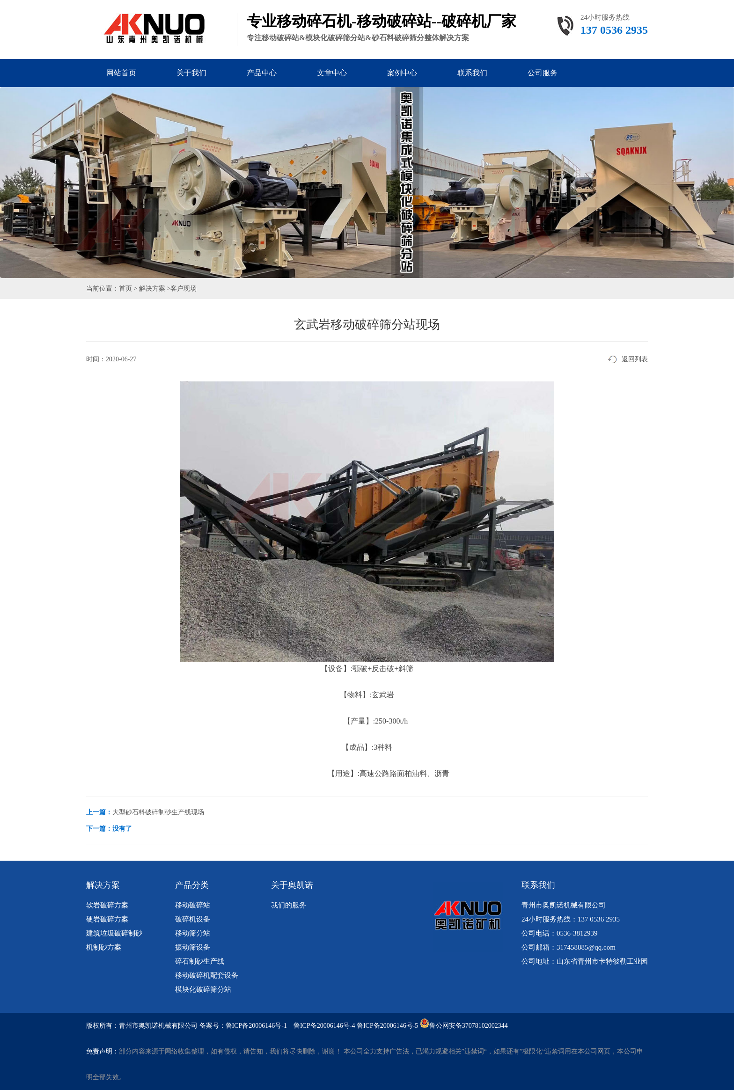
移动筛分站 (192, 933)
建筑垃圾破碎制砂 (114, 933)
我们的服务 (288, 905)
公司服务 (543, 73)
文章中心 (332, 73)
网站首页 (121, 73)
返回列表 (635, 359)
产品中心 (262, 73)
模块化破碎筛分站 (203, 989)
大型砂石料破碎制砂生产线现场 (158, 812)
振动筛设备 (192, 947)
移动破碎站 (192, 905)
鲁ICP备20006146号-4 (324, 1025)
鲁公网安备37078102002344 (468, 1025)
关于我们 (191, 73)
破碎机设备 (192, 919)
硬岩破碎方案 (107, 919)
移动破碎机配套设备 (206, 975)
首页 (125, 288)
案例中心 (402, 73)
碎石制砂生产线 (199, 961)
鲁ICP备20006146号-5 (387, 1025)
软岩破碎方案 (107, 905)
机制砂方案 (103, 947)
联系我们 (472, 73)
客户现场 (183, 288)
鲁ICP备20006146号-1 (256, 1025)
